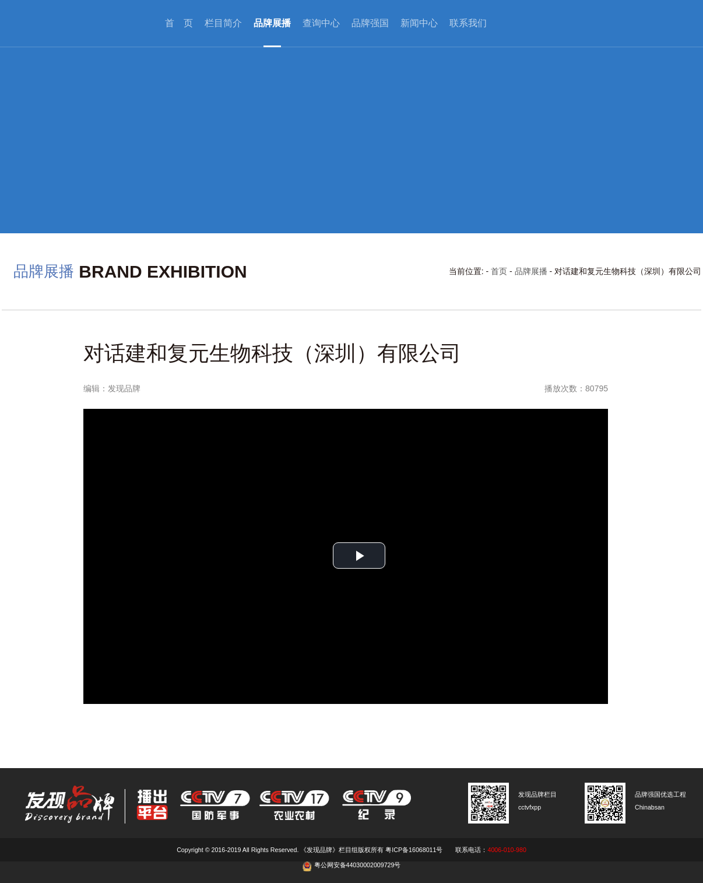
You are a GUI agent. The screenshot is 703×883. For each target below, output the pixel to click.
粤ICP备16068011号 (413, 849)
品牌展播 (272, 23)
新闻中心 (419, 23)
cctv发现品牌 (74, 23)
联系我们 (468, 23)
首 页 (179, 23)
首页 (499, 271)
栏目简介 (223, 23)
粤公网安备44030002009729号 (357, 864)
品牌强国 (370, 23)
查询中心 (321, 23)
